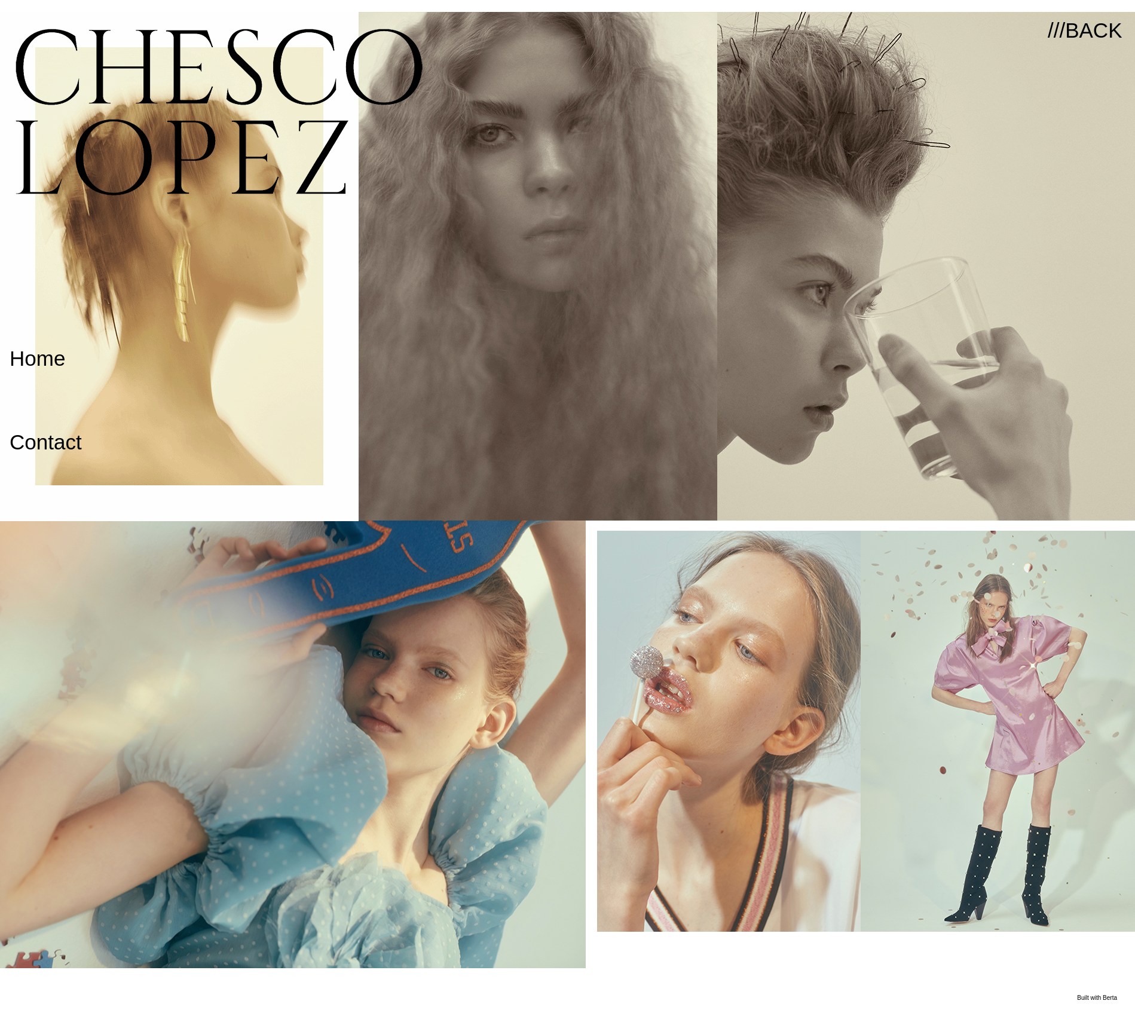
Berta (1110, 997)
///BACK (1085, 30)
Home (37, 358)
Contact (46, 442)
